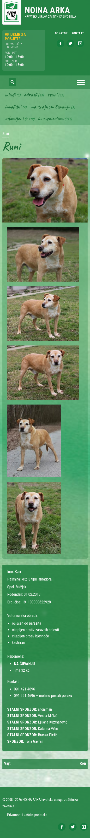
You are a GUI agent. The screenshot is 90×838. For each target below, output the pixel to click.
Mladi (10, 94)
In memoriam (50, 118)
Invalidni (13, 106)
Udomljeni (14, 118)
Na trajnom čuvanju (50, 106)
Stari (52, 94)
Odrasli (30, 94)
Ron (83, 763)
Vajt (7, 763)
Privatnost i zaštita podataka (27, 815)
